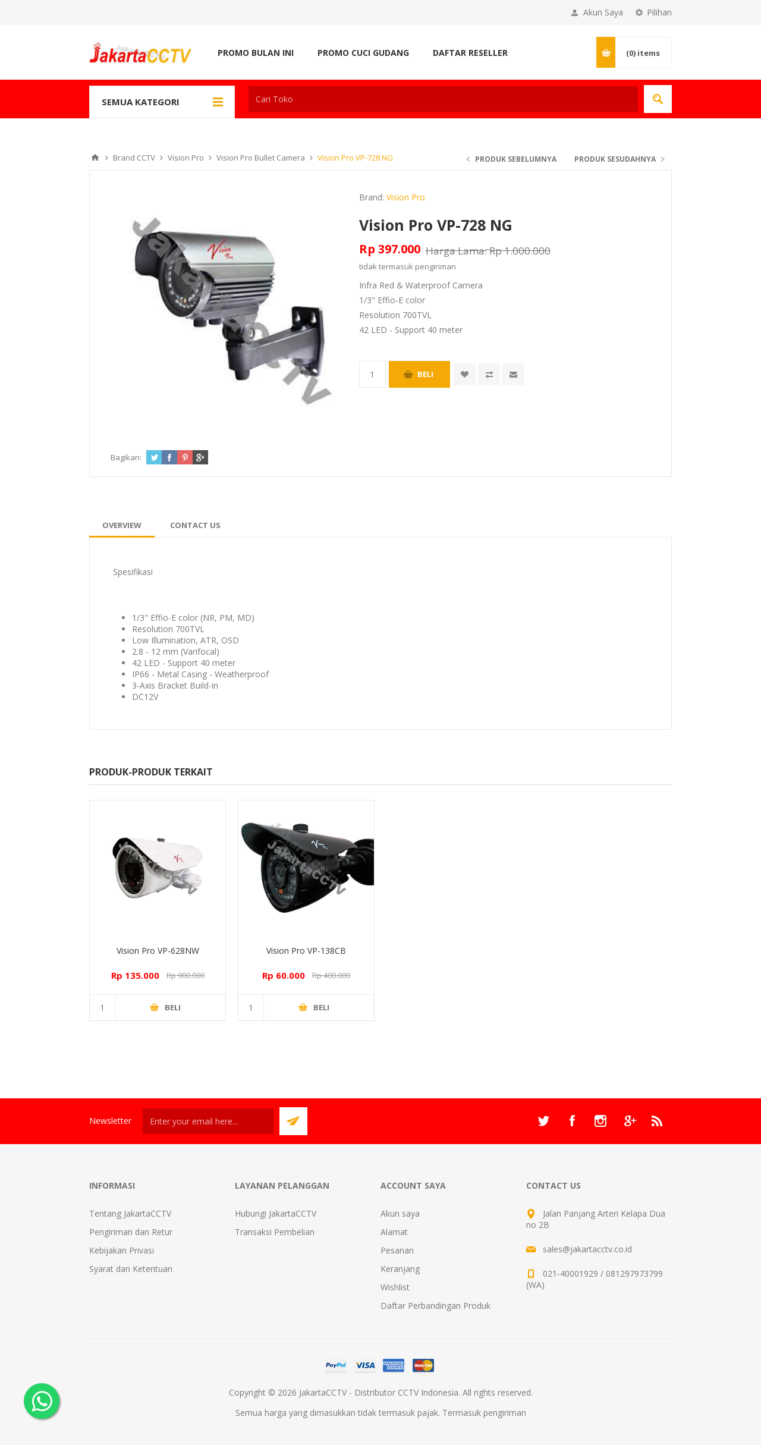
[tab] (122, 525)
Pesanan (397, 1250)
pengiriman (435, 266)
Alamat (394, 1231)
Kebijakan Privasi (121, 1250)
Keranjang (400, 1268)
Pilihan (659, 12)
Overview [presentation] (121, 525)
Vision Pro (405, 197)
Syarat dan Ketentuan (130, 1268)
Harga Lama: (456, 250)
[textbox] (443, 99)
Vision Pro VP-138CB (306, 950)
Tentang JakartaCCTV (130, 1213)
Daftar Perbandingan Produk (435, 1305)
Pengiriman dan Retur (130, 1231)
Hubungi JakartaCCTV (275, 1213)
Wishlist (395, 1287)
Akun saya (400, 1213)
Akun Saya (603, 12)
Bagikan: (126, 457)
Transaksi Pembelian (275, 1231)
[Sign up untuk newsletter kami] (208, 1121)
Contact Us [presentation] (195, 525)
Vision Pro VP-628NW (158, 950)
